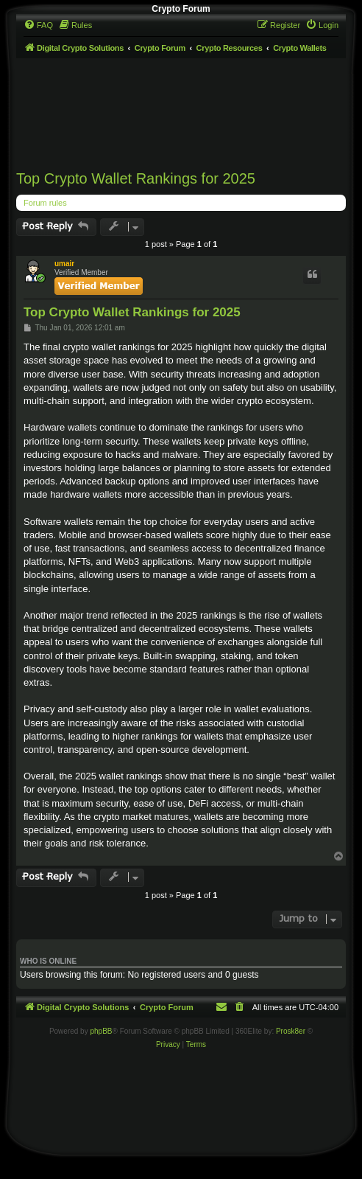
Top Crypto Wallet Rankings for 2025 (135, 178)
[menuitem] (38, 25)
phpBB (101, 1031)
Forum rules (45, 202)
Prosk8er (290, 1031)
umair (64, 264)
